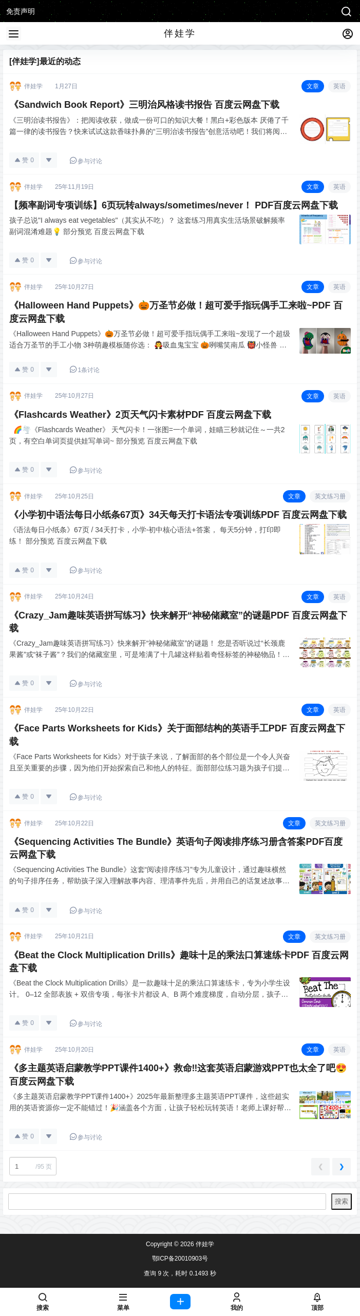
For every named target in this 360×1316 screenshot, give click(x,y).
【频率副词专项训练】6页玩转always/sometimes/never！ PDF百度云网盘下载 (173, 205)
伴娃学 (204, 1244)
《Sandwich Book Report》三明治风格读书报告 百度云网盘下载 (144, 105)
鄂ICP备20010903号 (180, 1258)
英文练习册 (330, 496)
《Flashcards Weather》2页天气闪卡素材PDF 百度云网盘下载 (140, 415)
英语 (339, 86)
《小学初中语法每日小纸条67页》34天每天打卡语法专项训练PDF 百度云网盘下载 (178, 515)
